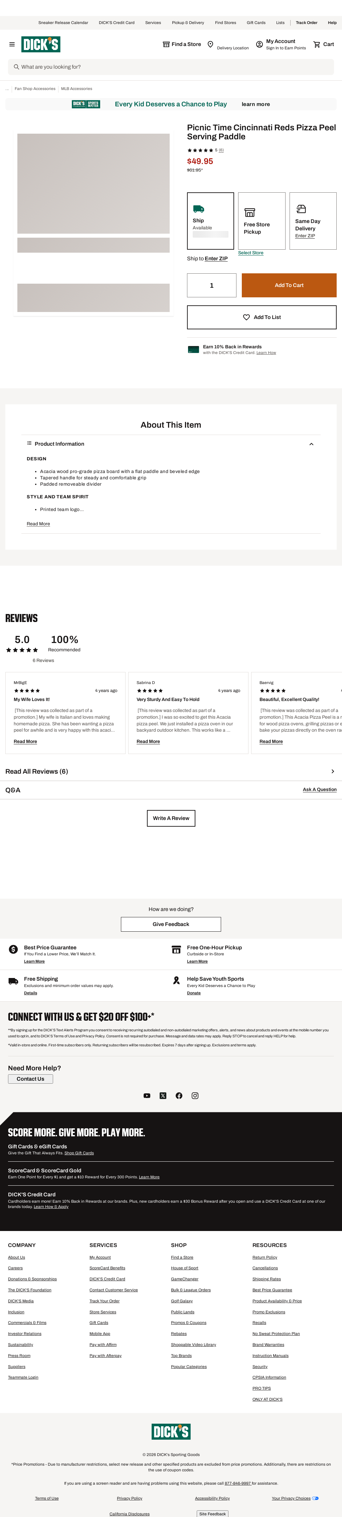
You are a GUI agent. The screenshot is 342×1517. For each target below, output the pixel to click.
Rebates (179, 1333)
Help (332, 23)
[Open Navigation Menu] (12, 44)
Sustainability (20, 1344)
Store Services (103, 1312)
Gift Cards (256, 23)
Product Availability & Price (277, 1301)
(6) (221, 150)
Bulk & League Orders (191, 1290)
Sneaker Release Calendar (63, 23)
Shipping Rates (266, 1279)
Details (30, 993)
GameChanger (184, 1279)
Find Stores (225, 23)
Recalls (259, 1322)
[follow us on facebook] (179, 1096)
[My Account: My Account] (281, 44)
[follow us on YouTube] (147, 1096)
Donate (194, 993)
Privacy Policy (129, 1498)
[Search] (177, 67)
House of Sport (184, 1268)
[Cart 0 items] (324, 44)
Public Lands (182, 1312)
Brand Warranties (268, 1344)
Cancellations (265, 1268)
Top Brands (181, 1355)
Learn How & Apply (51, 1206)
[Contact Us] (30, 1079)
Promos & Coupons (188, 1322)
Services (153, 23)
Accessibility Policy (212, 1498)
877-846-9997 (238, 1483)
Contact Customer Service (114, 1290)
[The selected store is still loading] (182, 44)
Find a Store (182, 1257)
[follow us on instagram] (195, 1096)
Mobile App (100, 1333)
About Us (16, 1257)
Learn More (256, 104)
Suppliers (16, 1366)
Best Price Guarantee (272, 1290)
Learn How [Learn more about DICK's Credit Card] (266, 352)
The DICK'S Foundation (29, 1290)
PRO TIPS (261, 1388)
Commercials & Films (27, 1322)
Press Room (19, 1355)
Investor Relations (24, 1333)
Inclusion (16, 1312)
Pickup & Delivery (188, 23)
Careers (15, 1268)
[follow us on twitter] (163, 1096)
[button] (251, 253)
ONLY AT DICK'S (267, 1399)
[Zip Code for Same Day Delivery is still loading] (228, 44)
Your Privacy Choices (291, 1498)
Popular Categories (189, 1366)
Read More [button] (38, 523)
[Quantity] (211, 285)
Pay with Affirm (103, 1344)
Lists (280, 23)
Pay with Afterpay (106, 1355)
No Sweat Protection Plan (276, 1333)
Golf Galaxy (182, 1301)
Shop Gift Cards (79, 1153)
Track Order (306, 23)
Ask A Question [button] (320, 789)
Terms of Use (47, 1498)
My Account (100, 1257)
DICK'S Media (21, 1301)
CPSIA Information (269, 1377)
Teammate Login (23, 1377)
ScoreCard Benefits (107, 1268)
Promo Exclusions (268, 1312)
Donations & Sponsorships (32, 1279)
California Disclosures (130, 1514)
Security (260, 1366)
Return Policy (264, 1257)
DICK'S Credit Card (117, 23)
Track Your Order (105, 1301)
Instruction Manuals (270, 1355)
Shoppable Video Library (193, 1344)
